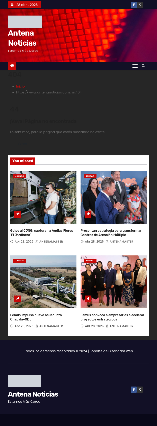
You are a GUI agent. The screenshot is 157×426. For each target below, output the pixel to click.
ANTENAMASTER (49, 240)
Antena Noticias (33, 390)
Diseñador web (121, 347)
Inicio (20, 86)
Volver (22, 144)
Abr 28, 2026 (24, 240)
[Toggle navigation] (135, 66)
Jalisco (19, 176)
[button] (144, 65)
